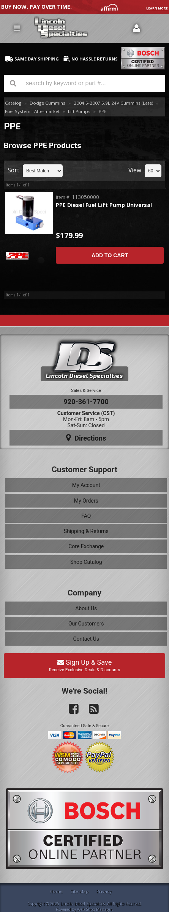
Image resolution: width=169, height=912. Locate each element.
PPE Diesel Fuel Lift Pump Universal (104, 205)
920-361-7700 (86, 402)
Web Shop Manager (94, 909)
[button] (84, 83)
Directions (86, 438)
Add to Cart (110, 255)
